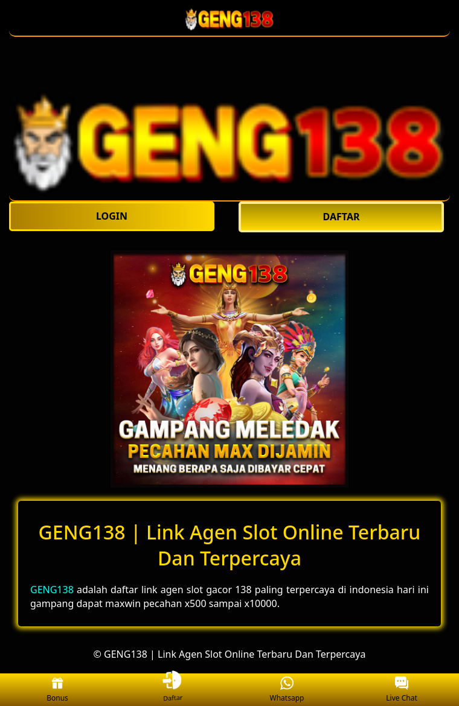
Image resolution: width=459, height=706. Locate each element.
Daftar (172, 689)
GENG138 (52, 589)
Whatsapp (287, 690)
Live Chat (401, 690)
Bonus (57, 690)
